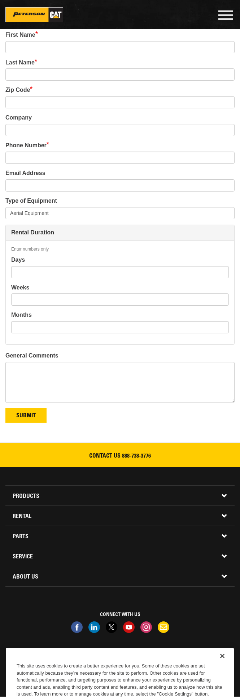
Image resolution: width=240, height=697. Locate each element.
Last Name (20, 62)
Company (18, 117)
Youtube (129, 627)
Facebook (77, 627)
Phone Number (26, 145)
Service (23, 557)
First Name (20, 35)
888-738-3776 (136, 456)
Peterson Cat (34, 14)
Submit (26, 416)
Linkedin (94, 627)
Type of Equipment (31, 201)
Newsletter (163, 627)
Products (26, 496)
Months (21, 315)
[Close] (222, 665)
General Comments (31, 355)
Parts (21, 537)
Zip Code (17, 90)
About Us (25, 577)
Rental (22, 517)
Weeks (20, 287)
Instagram (146, 627)
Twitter (111, 627)
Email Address (25, 173)
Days (18, 260)
